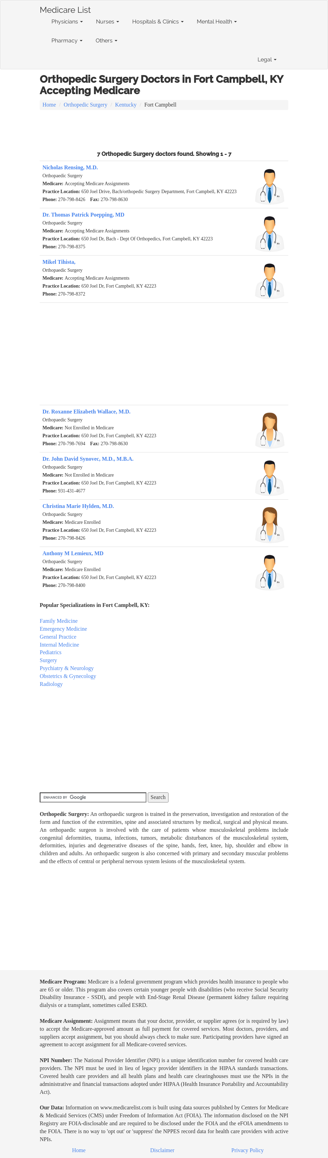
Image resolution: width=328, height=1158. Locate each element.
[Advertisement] (164, 129)
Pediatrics (50, 652)
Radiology (51, 684)
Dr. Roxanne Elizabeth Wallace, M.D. (86, 412)
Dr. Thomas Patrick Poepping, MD (83, 215)
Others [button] (106, 40)
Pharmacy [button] (67, 40)
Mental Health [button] (217, 21)
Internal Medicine (59, 645)
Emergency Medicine (63, 629)
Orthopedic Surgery (85, 105)
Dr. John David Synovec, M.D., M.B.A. (88, 459)
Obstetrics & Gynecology (68, 676)
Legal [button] (267, 59)
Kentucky (125, 105)
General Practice (58, 637)
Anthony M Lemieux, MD (73, 553)
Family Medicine (59, 621)
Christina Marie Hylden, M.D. (78, 506)
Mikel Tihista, (58, 262)
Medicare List (65, 8)
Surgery (48, 660)
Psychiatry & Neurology (67, 668)
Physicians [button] (67, 21)
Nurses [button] (107, 21)
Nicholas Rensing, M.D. (70, 167)
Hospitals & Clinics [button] (158, 21)
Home (49, 105)
